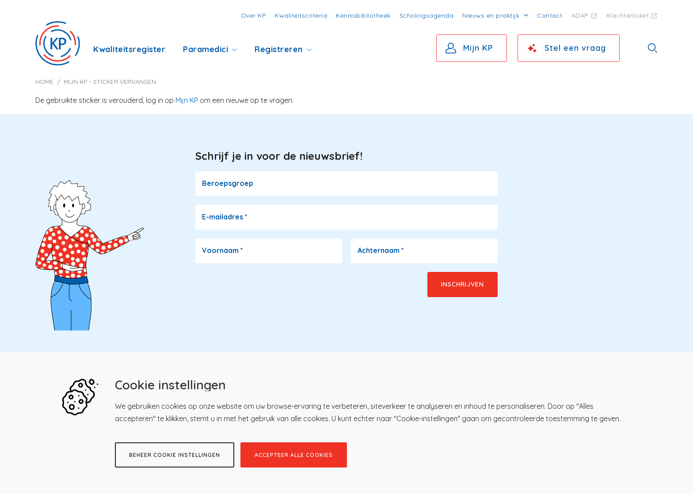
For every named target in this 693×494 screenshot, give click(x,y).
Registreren (279, 49)
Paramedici (205, 49)
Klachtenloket (627, 15)
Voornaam (222, 250)
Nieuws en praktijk (490, 15)
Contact (550, 15)
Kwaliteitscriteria (301, 15)
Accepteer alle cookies (294, 455)
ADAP (580, 15)
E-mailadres (225, 216)
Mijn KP (478, 48)
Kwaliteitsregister (129, 49)
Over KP (254, 15)
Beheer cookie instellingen (174, 455)
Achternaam (381, 250)
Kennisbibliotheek (363, 15)
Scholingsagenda (427, 15)
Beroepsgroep (227, 183)
